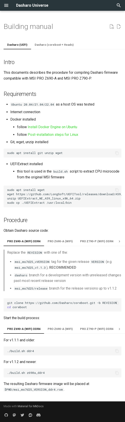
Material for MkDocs (31, 406)
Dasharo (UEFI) (17, 44)
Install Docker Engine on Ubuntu (52, 127)
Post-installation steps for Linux (53, 134)
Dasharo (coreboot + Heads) (54, 44)
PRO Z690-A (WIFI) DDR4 (23, 241)
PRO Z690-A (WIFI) (60, 241)
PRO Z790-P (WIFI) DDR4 (96, 241)
